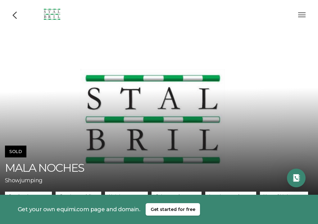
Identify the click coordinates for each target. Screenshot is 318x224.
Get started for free (173, 209)
